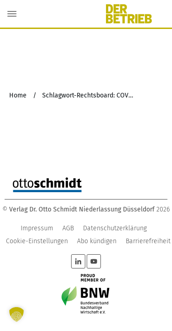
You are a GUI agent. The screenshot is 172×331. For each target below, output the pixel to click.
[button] (16, 314)
